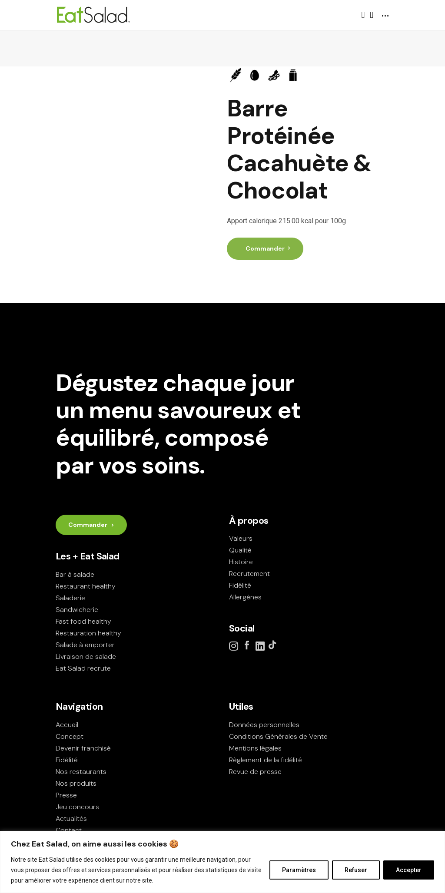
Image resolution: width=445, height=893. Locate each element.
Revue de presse (255, 771)
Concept (69, 736)
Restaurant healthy (86, 586)
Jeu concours (77, 806)
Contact (69, 830)
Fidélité (240, 585)
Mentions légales (255, 748)
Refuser (356, 870)
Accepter (409, 870)
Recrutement (249, 573)
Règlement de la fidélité (265, 759)
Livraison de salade (86, 656)
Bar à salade (75, 574)
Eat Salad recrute (83, 668)
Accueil (67, 724)
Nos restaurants (81, 771)
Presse (66, 795)
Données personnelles (264, 724)
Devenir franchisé (83, 748)
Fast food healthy (83, 621)
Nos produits (76, 783)
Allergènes (245, 597)
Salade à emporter (85, 644)
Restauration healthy (88, 633)
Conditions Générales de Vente (278, 736)
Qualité (240, 550)
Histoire (241, 561)
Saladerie (70, 597)
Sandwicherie (77, 609)
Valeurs (240, 538)
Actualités (71, 818)
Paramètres (299, 870)
